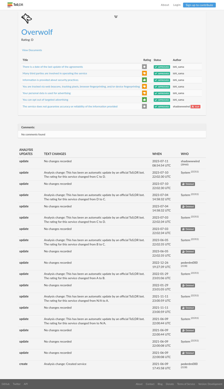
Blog (160, 383)
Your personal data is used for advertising (47, 93)
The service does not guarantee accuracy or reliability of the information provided (70, 106)
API (26, 383)
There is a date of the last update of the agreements (53, 66)
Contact (150, 383)
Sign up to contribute (199, 5)
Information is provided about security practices (50, 79)
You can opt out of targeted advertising (45, 99)
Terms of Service (186, 383)
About (165, 4)
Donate (170, 383)
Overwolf (37, 31)
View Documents (32, 50)
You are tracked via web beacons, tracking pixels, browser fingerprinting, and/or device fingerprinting (81, 86)
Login (177, 4)
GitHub (6, 383)
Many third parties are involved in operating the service (55, 73)
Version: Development (210, 383)
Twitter (17, 383)
